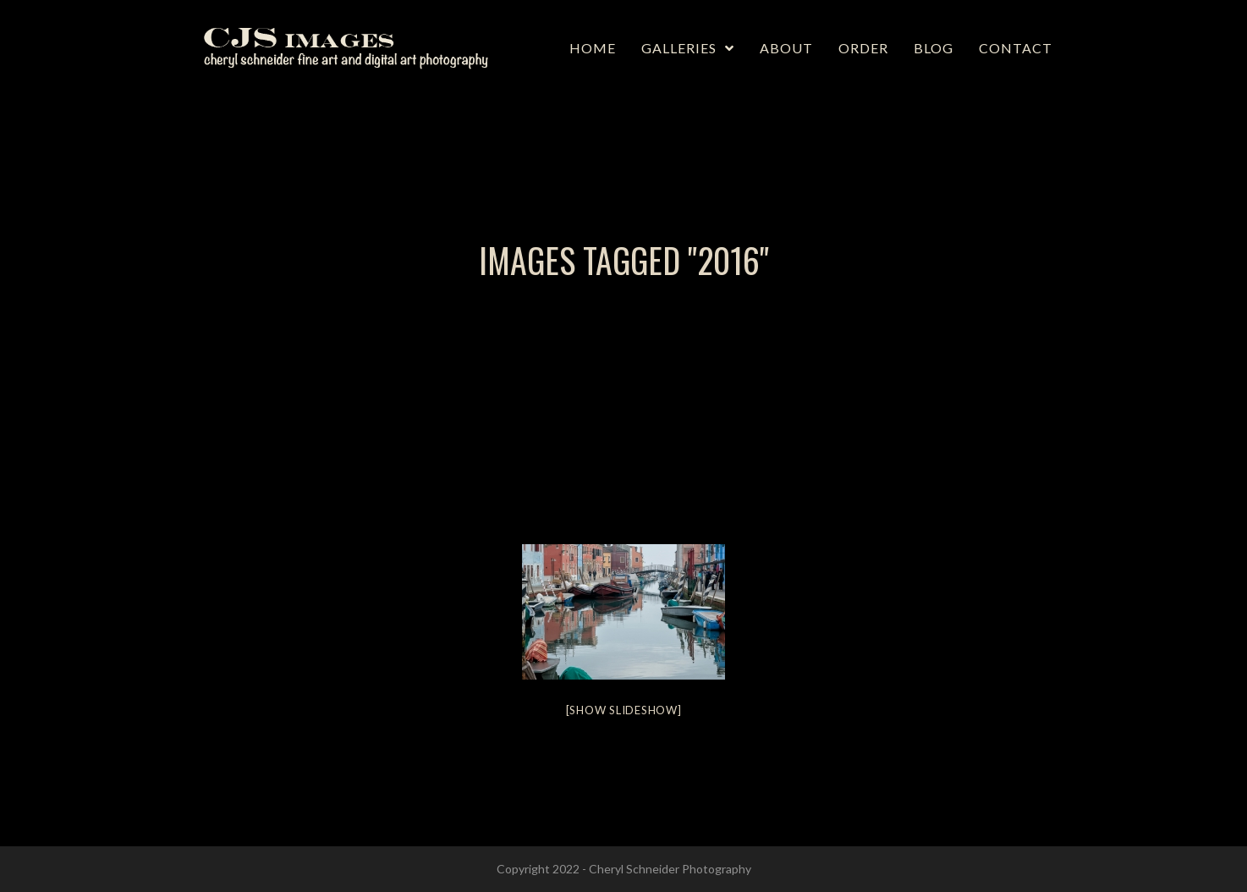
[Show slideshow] (624, 710)
